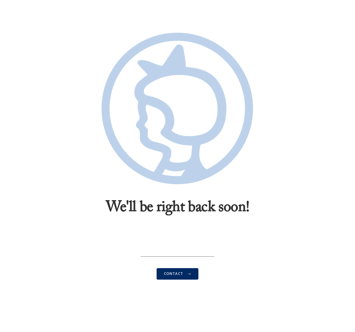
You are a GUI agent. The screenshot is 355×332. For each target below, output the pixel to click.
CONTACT (177, 273)
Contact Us (177, 292)
